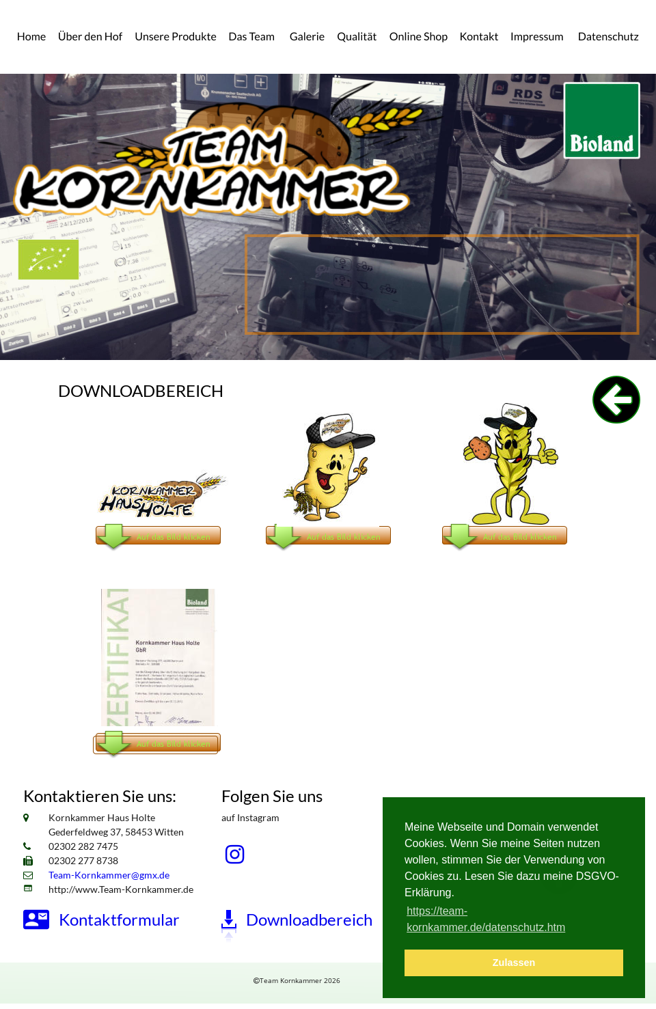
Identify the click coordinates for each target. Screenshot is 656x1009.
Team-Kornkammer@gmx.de (109, 875)
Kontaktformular (119, 919)
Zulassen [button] (514, 962)
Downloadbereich (309, 919)
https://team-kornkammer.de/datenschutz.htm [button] (486, 919)
